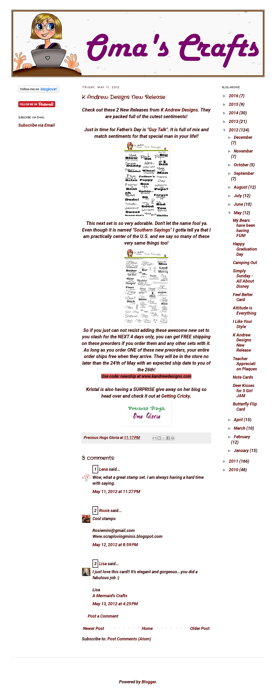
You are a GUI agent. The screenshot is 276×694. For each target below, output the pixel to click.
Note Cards (243, 377)
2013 (234, 121)
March (240, 428)
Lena (103, 469)
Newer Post (93, 628)
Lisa (103, 563)
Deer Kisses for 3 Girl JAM (243, 390)
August (241, 187)
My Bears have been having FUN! (244, 228)
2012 (234, 129)
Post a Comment (103, 616)
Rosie (104, 510)
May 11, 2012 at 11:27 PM (116, 491)
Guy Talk (157, 129)
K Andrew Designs (179, 110)
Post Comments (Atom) (129, 638)
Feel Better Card (243, 297)
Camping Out (245, 262)
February (242, 436)
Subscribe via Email (36, 125)
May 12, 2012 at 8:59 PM (115, 544)
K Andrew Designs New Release (123, 97)
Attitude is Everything (244, 310)
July (238, 195)
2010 (234, 469)
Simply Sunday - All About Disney (243, 278)
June (239, 204)
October (241, 164)
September (244, 173)
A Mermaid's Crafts (109, 595)
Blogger (149, 681)
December (243, 137)
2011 (234, 461)
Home (147, 628)
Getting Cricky (175, 396)
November (243, 151)
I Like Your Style (242, 324)
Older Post (200, 628)
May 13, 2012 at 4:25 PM (115, 603)
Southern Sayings (152, 230)
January (242, 450)
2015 (234, 104)
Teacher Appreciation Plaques (245, 363)
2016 (234, 95)
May (238, 212)
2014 (234, 112)
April (239, 419)
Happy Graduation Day (245, 248)
